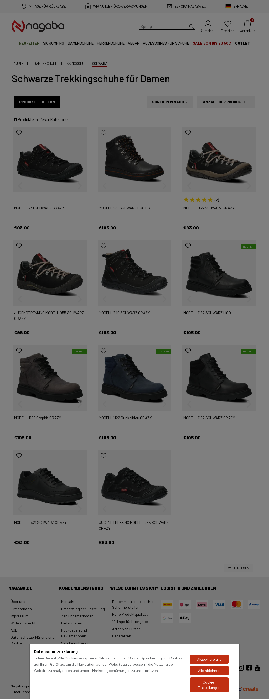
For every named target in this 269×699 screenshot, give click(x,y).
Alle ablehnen (209, 670)
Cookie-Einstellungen (209, 685)
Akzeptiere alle (209, 659)
